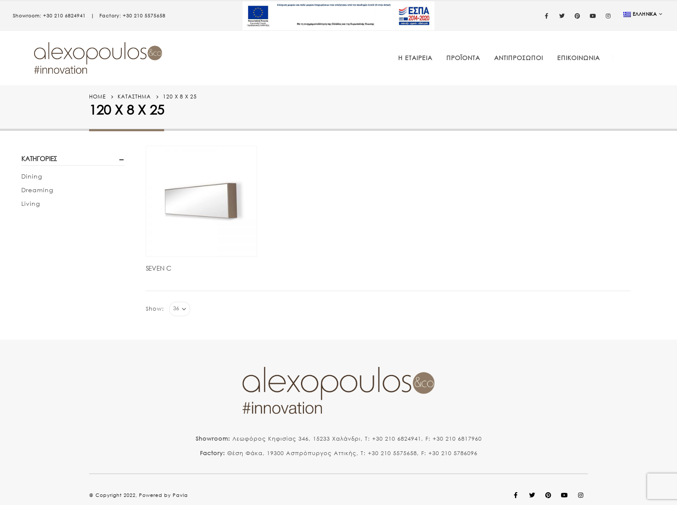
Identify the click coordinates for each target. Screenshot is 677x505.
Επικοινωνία (578, 58)
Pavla (180, 495)
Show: (155, 308)
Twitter (532, 495)
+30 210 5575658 (144, 15)
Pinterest (548, 495)
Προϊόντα (463, 58)
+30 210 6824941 (64, 15)
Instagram (580, 495)
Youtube (564, 495)
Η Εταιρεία (415, 58)
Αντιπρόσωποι (518, 58)
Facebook (515, 495)
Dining (31, 176)
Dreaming (37, 190)
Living (30, 203)
